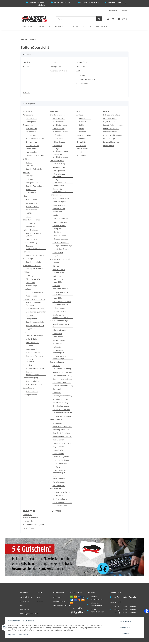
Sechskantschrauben (61, 242)
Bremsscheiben (32, 142)
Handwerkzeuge (56, 195)
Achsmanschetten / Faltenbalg (33, 303)
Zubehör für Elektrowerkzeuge (59, 190)
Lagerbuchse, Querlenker (36, 312)
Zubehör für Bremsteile (35, 155)
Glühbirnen (27, 514)
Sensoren (29, 166)
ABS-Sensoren (31, 128)
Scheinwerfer (28, 521)
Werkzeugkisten (59, 485)
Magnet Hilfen (58, 446)
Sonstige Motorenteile (34, 356)
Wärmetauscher (32, 239)
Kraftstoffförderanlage (31, 265)
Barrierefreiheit (82, 62)
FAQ (24, 88)
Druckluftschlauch (60, 125)
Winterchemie (108, 145)
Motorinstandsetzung (61, 399)
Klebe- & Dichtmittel (111, 128)
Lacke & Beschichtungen (112, 135)
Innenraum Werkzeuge (61, 382)
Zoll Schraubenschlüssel (62, 502)
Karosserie (27, 252)
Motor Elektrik (31, 339)
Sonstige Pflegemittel (111, 142)
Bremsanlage (28, 125)
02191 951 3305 (97, 599)
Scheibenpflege (109, 138)
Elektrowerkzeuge (57, 160)
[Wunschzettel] (113, 19)
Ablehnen (125, 634)
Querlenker (30, 315)
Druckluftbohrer (59, 122)
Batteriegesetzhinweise (85, 79)
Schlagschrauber (59, 142)
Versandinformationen (58, 71)
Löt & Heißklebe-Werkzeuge (59, 175)
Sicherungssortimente (61, 460)
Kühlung (26, 272)
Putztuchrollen (58, 450)
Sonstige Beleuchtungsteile (33, 524)
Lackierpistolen (58, 128)
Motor (25, 332)
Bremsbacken (31, 132)
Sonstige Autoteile (30, 395)
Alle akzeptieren (125, 621)
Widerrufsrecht (82, 84)
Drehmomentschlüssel (61, 198)
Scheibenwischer (32, 381)
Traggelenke (30, 329)
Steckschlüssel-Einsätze (62, 301)
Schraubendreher (59, 235)
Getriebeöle (81, 138)
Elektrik (26, 159)
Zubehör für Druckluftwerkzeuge (60, 155)
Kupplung (27, 289)
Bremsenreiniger (109, 118)
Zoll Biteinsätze (58, 495)
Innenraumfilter (32, 203)
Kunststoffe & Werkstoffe (62, 443)
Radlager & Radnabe (34, 182)
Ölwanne (29, 346)
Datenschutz (81, 66)
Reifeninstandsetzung (61, 409)
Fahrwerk (26, 172)
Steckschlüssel (58, 298)
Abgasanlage (28, 115)
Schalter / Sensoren (33, 352)
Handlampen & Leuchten (62, 436)
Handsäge (56, 215)
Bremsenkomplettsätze (35, 138)
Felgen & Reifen (109, 122)
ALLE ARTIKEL (56, 511)
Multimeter (57, 347)
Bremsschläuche (32, 145)
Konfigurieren (125, 628)
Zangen (55, 256)
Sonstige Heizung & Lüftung (33, 234)
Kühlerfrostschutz (110, 132)
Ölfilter (28, 216)
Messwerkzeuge (59, 340)
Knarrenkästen (58, 273)
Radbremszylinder (33, 149)
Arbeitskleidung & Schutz (62, 426)
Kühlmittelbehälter (33, 279)
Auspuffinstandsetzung (62, 369)
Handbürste (57, 212)
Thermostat (30, 282)
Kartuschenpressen (60, 218)
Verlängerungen (59, 308)
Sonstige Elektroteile (34, 169)
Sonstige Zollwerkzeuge (62, 492)
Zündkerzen (30, 226)
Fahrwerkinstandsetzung (62, 375)
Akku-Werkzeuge (59, 164)
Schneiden (57, 232)
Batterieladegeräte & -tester (61, 325)
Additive (79, 115)
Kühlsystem (57, 333)
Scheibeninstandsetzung (62, 413)
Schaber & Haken (59, 225)
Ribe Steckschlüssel (60, 289)
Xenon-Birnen (28, 528)
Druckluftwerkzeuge (57, 115)
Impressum (80, 75)
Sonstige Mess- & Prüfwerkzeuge (59, 357)
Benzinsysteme (85, 118)
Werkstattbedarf (56, 419)
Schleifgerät (57, 145)
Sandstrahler (58, 138)
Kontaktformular (97, 612)
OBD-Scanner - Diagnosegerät (58, 351)
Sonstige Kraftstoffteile (35, 269)
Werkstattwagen (59, 482)
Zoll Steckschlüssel (60, 506)
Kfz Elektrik (57, 389)
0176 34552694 (97, 605)
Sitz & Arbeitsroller (60, 463)
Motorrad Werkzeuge (61, 402)
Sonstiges (56, 467)
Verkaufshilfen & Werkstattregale (59, 471)
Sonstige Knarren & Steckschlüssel (60, 293)
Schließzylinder (32, 391)
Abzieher (56, 365)
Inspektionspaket (32, 206)
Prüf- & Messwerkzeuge (59, 321)
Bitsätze (56, 266)
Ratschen (56, 285)
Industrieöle (81, 145)
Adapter (56, 262)
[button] (108, 19)
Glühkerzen (30, 223)
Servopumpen (31, 318)
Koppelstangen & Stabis (35, 308)
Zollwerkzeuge (55, 489)
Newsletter (112, 11)
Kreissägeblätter (59, 170)
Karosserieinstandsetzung (63, 386)
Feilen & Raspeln (59, 201)
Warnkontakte (31, 152)
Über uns (53, 62)
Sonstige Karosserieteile (35, 255)
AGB (78, 71)
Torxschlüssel (58, 252)
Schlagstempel (58, 229)
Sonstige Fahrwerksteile (35, 186)
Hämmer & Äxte (59, 208)
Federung (29, 179)
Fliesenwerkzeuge (59, 205)
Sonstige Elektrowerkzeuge (59, 181)
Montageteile (31, 122)
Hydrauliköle (81, 142)
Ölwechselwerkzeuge (61, 406)
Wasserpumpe (31, 286)
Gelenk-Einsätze (59, 269)
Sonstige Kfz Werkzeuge (62, 416)
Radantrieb (27, 365)
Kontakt (124, 11)
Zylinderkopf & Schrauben (31, 360)
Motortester (57, 343)
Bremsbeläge (31, 135)
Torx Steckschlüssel (60, 305)
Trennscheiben (58, 185)
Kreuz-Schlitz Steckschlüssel (58, 280)
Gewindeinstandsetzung (62, 379)
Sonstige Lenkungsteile (35, 322)
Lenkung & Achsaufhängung (34, 299)
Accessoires (57, 423)
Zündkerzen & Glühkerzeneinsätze (60, 316)
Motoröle (79, 152)
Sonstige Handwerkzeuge (62, 246)
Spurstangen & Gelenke (35, 325)
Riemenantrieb (31, 349)
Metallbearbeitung (60, 222)
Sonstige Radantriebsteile (32, 373)
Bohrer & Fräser (59, 167)
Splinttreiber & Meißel (61, 249)
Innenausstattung (30, 242)
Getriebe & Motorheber (62, 433)
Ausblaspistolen (59, 118)
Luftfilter (29, 213)
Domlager (29, 176)
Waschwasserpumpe (34, 384)
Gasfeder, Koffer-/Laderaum (33, 247)
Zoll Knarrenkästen (60, 499)
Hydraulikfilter (31, 199)
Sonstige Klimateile (33, 262)
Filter (25, 196)
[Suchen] (76, 18)
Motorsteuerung (32, 342)
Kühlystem (57, 392)
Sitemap (26, 92)
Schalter (29, 162)
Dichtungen (30, 275)
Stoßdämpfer (31, 193)
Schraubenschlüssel (60, 239)
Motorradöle (81, 155)
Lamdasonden (31, 118)
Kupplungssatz (31, 296)
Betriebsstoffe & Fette (111, 115)
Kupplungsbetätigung (34, 292)
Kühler (82, 125)
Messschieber (58, 337)
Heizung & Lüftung (30, 230)
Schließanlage (28, 388)
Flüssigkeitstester (59, 330)
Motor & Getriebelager (34, 335)
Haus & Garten (58, 440)
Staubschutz (31, 189)
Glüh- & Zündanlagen (31, 220)
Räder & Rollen (58, 453)
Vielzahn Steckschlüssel (62, 311)
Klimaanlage (28, 258)
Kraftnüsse (57, 276)
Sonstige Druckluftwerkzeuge (60, 150)
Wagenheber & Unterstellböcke (59, 477)
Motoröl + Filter (82, 149)
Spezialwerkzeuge (57, 362)
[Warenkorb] (122, 19)
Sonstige (82, 132)
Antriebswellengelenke (35, 368)
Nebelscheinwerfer (30, 518)
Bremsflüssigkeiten (83, 135)
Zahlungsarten (55, 66)
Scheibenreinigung (30, 378)
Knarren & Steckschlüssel (60, 259)
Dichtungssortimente (61, 430)
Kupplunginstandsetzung (62, 396)
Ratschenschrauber (60, 132)
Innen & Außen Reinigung (113, 125)
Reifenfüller (57, 135)
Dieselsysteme (84, 122)
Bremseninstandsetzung (62, 372)
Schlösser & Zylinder (61, 457)
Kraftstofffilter (31, 210)
